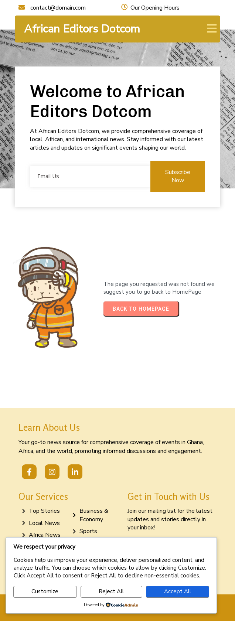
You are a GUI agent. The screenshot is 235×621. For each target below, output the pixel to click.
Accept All (177, 591)
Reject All (111, 591)
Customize (44, 591)
